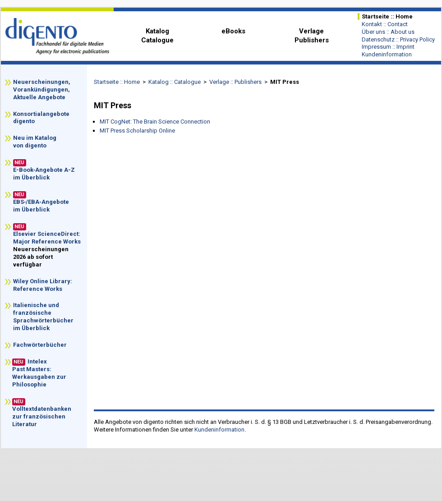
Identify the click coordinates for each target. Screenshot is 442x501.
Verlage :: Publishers (235, 81)
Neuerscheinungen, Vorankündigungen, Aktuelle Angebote (42, 89)
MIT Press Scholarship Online (137, 130)
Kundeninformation (219, 429)
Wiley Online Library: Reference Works (42, 285)
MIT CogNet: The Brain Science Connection (155, 121)
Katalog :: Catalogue (174, 81)
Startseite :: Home (117, 81)
